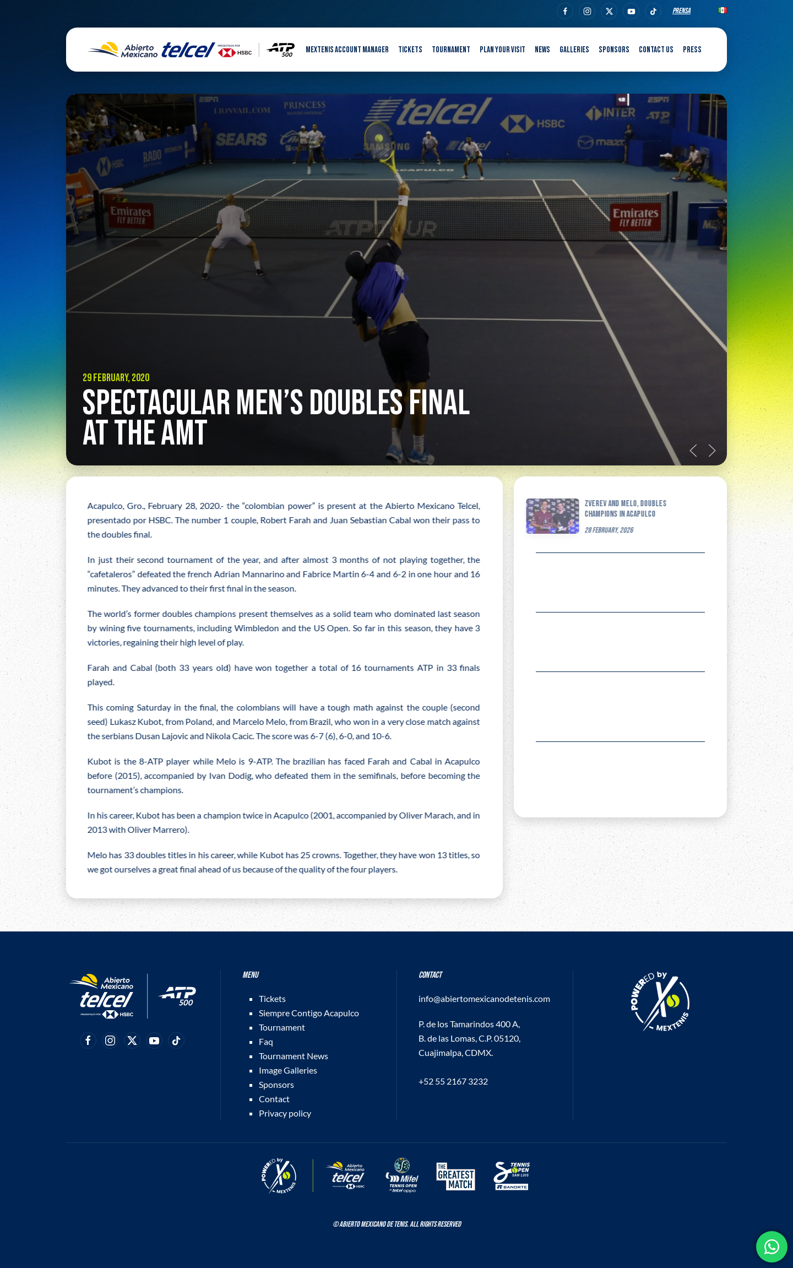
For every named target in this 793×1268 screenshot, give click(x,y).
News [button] (542, 50)
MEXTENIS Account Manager (347, 50)
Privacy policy (285, 1113)
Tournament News (293, 1055)
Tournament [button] (451, 50)
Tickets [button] (410, 50)
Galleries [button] (574, 50)
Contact (274, 1098)
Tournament (282, 1027)
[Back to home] (191, 49)
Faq (266, 1041)
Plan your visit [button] (502, 50)
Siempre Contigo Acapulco (309, 1012)
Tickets (272, 998)
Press (692, 50)
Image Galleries (288, 1070)
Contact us (656, 50)
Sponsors (614, 50)
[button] (693, 450)
